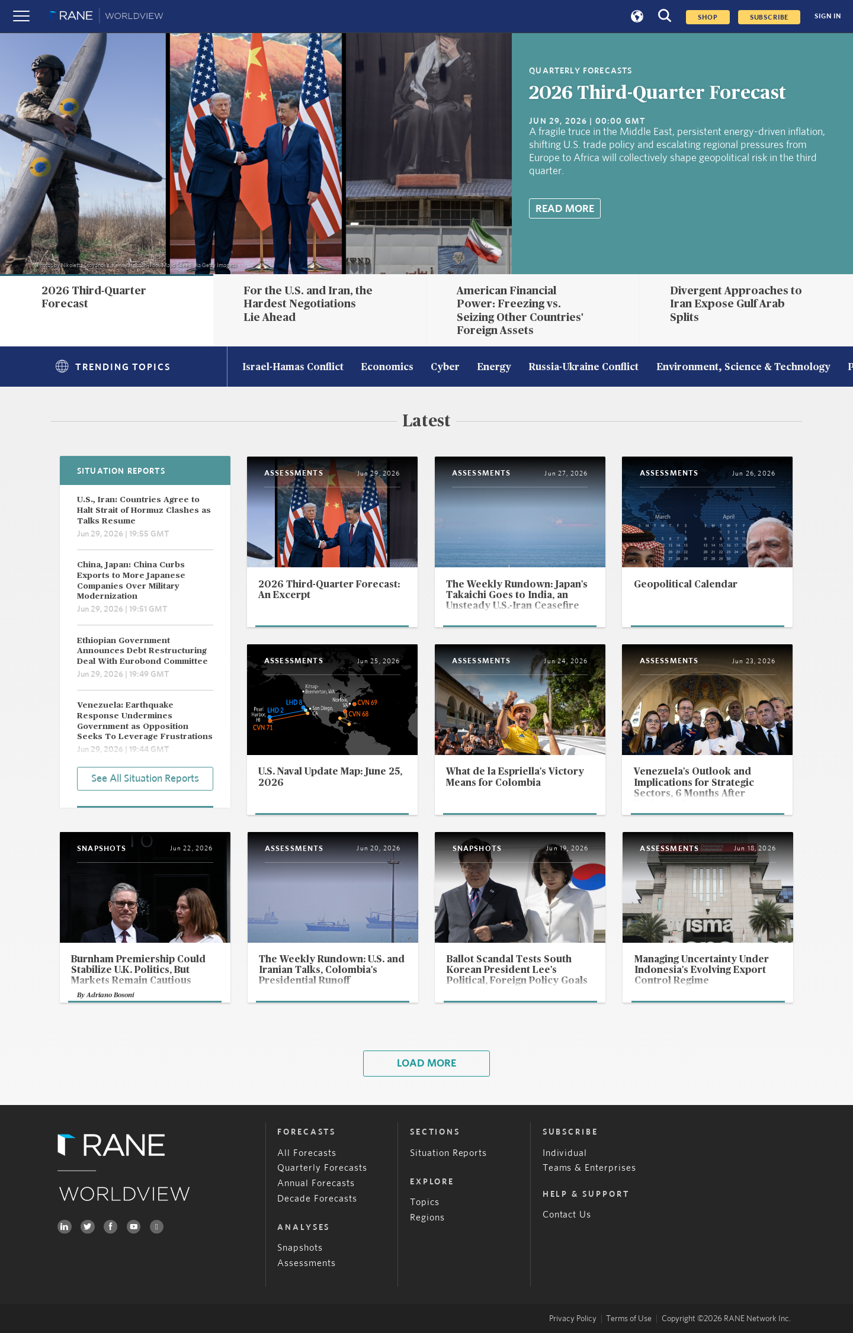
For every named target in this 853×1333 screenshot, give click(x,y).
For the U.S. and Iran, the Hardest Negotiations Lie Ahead (308, 304)
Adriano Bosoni (110, 995)
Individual (565, 1153)
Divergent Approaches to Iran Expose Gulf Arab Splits (736, 304)
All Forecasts (306, 1153)
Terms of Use (629, 1319)
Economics (387, 367)
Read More (564, 208)
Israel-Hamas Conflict (293, 367)
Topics (425, 1202)
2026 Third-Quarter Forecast (657, 93)
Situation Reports (449, 1153)
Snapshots (300, 1248)
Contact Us (567, 1214)
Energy (494, 367)
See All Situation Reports (145, 778)
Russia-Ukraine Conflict (583, 367)
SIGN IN (827, 16)
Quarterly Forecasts (322, 1168)
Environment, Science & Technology (743, 367)
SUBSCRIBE (769, 17)
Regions (427, 1217)
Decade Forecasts (317, 1198)
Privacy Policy (573, 1319)
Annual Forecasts (316, 1183)
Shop (707, 17)
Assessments (306, 1263)
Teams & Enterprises (590, 1168)
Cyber (445, 367)
